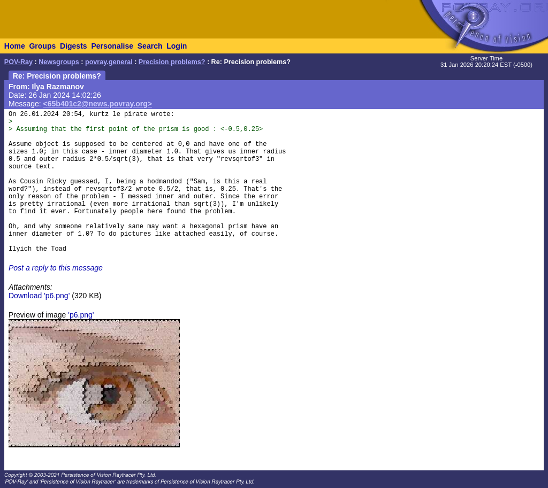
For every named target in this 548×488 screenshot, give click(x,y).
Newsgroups (59, 62)
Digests (73, 46)
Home (14, 46)
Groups (42, 46)
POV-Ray (18, 62)
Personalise (112, 46)
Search (150, 46)
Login (176, 46)
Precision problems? (172, 62)
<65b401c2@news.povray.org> (97, 103)
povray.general (109, 62)
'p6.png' (81, 315)
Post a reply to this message (56, 268)
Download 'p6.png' (39, 295)
